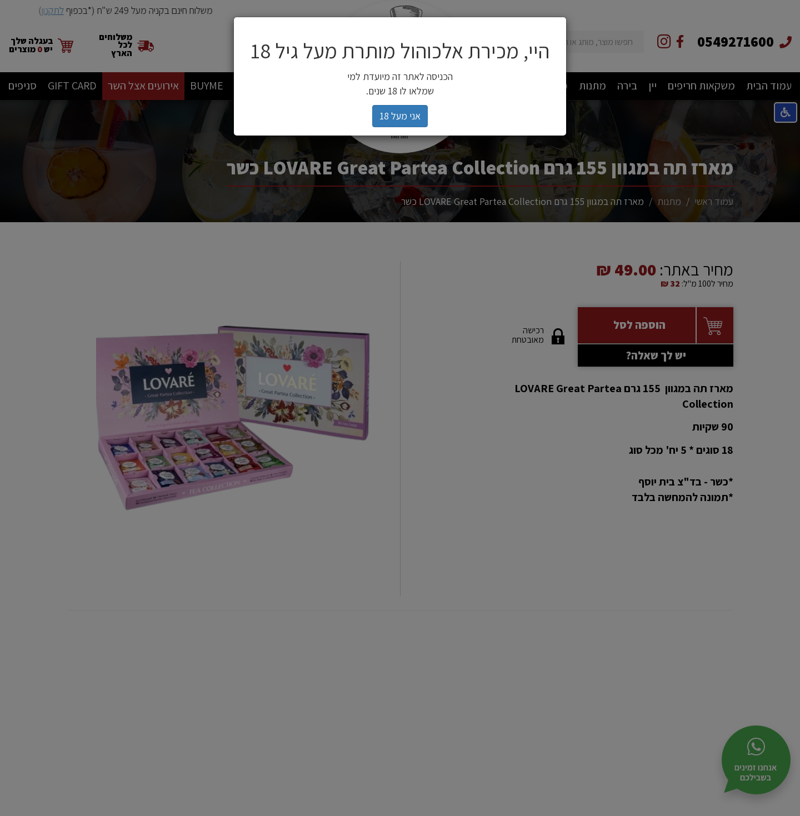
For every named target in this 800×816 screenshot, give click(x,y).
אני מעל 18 (400, 115)
